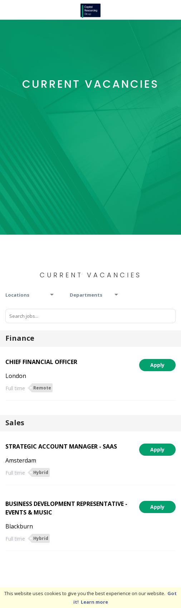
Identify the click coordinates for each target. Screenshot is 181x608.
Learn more (94, 602)
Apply (157, 365)
